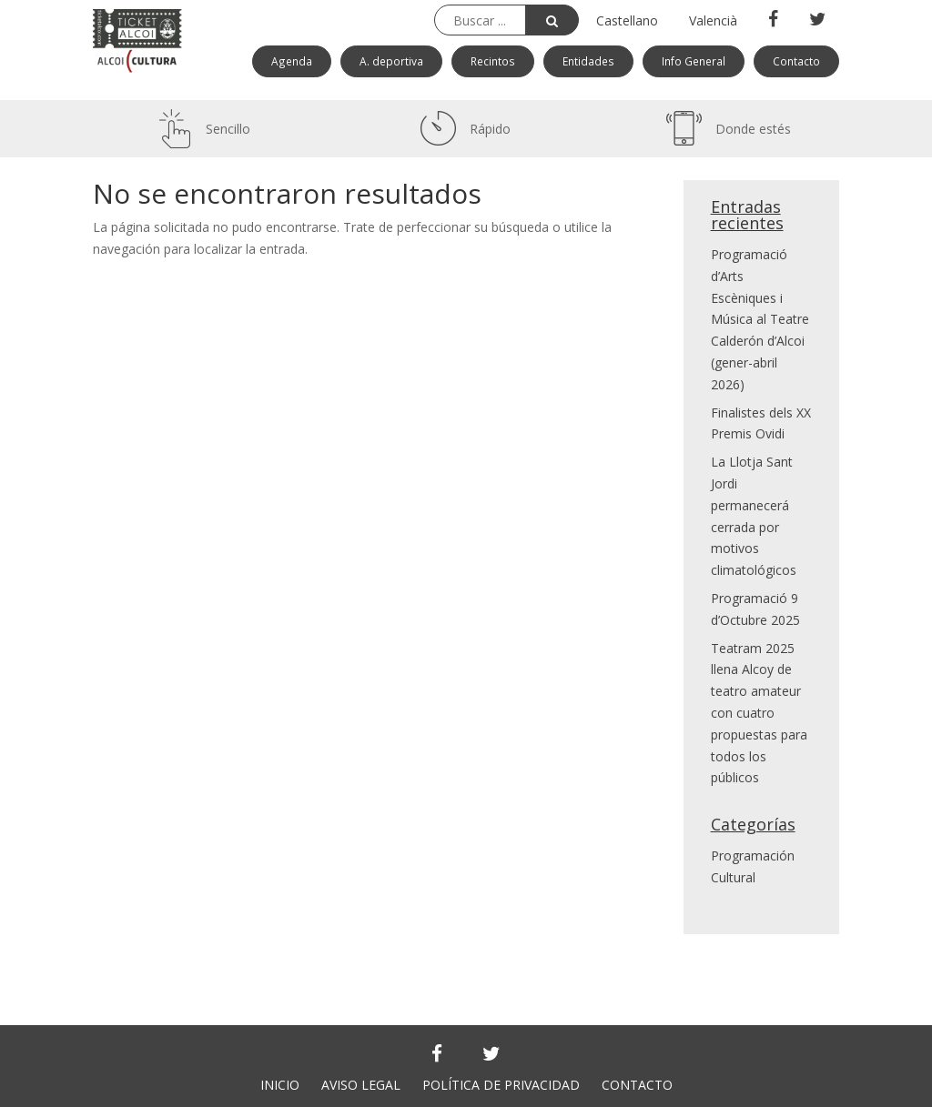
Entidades (588, 61)
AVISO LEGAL (360, 1084)
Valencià (713, 20)
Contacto (796, 61)
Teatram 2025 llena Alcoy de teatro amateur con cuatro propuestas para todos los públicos (759, 713)
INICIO (279, 1084)
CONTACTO (637, 1084)
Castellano (627, 20)
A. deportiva (391, 61)
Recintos (493, 61)
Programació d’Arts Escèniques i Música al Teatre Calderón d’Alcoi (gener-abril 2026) (760, 319)
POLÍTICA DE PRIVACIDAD (501, 1084)
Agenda (291, 61)
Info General (693, 61)
